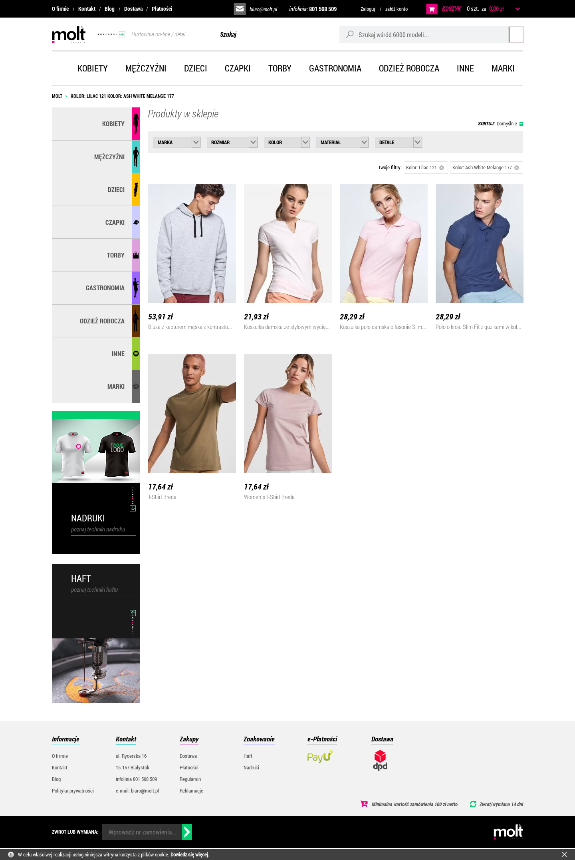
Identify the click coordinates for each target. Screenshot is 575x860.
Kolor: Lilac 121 (425, 167)
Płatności (162, 8)
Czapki (238, 68)
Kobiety (92, 68)
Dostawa (133, 8)
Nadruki (251, 767)
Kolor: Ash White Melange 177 (485, 167)
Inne (465, 68)
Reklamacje (191, 790)
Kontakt (86, 8)
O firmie (60, 8)
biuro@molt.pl (263, 9)
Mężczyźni (146, 68)
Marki (503, 68)
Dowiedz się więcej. (190, 854)
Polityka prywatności (73, 790)
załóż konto (396, 8)
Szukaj (508, 34)
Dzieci (195, 68)
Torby (279, 68)
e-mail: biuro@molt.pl (137, 790)
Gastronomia (335, 68)
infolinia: (313, 9)
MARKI (116, 386)
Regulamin (190, 779)
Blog (110, 8)
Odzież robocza (409, 68)
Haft (248, 755)
